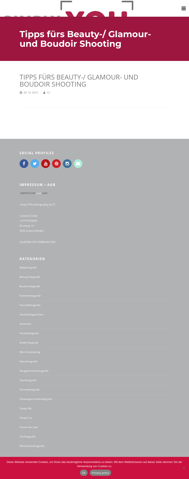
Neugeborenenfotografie (34, 371)
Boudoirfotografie (30, 286)
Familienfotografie (30, 295)
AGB (44, 193)
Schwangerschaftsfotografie (36, 399)
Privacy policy (100, 472)
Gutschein (25, 324)
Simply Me (26, 408)
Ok (84, 472)
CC (48, 92)
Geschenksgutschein (32, 314)
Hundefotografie (29, 333)
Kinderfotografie (29, 342)
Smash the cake (29, 427)
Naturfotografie (29, 361)
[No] (184, 468)
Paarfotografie (28, 380)
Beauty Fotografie (30, 277)
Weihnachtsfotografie (32, 446)
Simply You (26, 418)
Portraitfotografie (30, 389)
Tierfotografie (28, 436)
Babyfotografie (28, 267)
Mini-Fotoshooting (30, 352)
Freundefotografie (30, 305)
